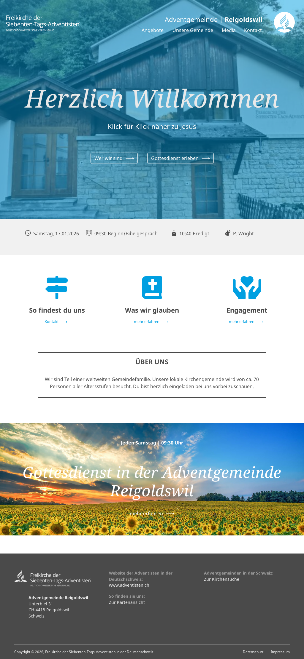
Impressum (280, 651)
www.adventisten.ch (129, 585)
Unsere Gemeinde (192, 30)
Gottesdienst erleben (175, 158)
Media (229, 30)
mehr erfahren (146, 321)
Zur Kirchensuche (221, 579)
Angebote (153, 30)
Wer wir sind (108, 158)
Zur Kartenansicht (127, 602)
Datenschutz (253, 651)
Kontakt (253, 30)
